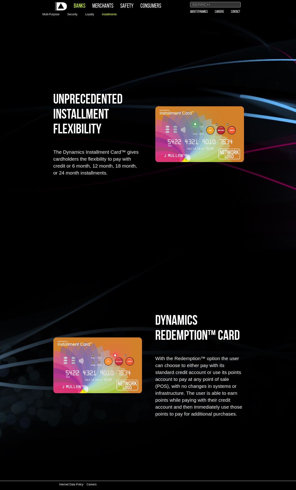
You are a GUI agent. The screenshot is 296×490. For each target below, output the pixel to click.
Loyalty (89, 14)
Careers (219, 11)
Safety (126, 5)
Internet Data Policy (71, 484)
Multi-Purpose (50, 14)
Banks (79, 5)
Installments (109, 14)
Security (72, 14)
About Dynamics (199, 11)
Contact (235, 11)
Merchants (102, 5)
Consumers (150, 5)
